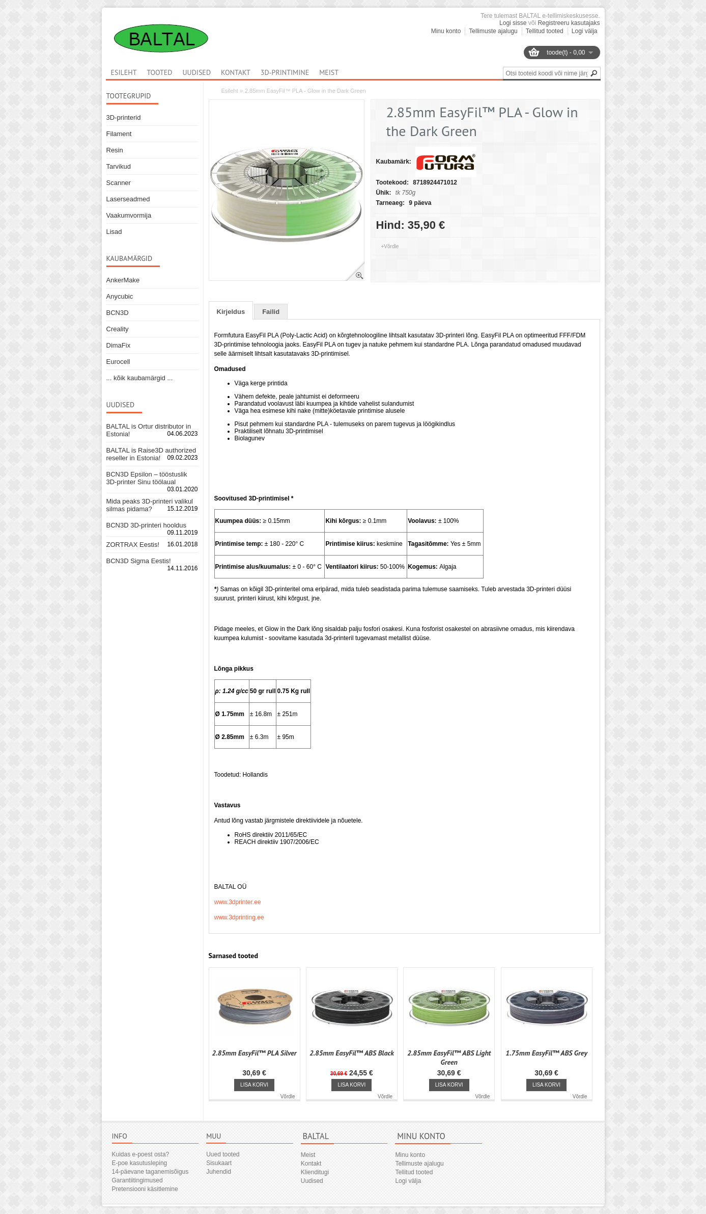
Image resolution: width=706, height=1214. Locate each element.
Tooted (159, 72)
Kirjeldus (231, 311)
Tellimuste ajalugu (493, 31)
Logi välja (585, 31)
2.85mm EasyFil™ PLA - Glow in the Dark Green (305, 91)
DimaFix (118, 345)
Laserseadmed (128, 199)
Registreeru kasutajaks (569, 23)
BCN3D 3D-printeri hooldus (146, 525)
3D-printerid (123, 117)
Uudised (196, 72)
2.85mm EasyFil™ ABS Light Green (449, 1057)
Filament (119, 134)
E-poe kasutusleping (139, 1163)
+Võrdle (390, 246)
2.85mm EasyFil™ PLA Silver (254, 1053)
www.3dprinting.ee (239, 917)
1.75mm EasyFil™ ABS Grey (546, 1053)
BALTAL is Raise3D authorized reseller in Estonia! (151, 454)
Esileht (229, 91)
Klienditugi (315, 1172)
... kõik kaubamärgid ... (139, 378)
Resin (114, 150)
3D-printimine (285, 72)
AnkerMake (123, 280)
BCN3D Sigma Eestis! (138, 561)
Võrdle (287, 1096)
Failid (270, 311)
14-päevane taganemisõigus (150, 1171)
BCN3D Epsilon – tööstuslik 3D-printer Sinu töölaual (146, 478)
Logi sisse (512, 23)
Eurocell (118, 361)
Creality (117, 329)
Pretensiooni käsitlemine (145, 1189)
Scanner (118, 183)
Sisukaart (219, 1163)
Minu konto (446, 31)
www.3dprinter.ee (237, 902)
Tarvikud (118, 166)
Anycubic (119, 296)
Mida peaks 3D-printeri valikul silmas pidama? (149, 505)
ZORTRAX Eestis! (133, 544)
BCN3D (117, 312)
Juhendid (218, 1171)
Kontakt (235, 72)
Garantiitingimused (137, 1180)
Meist (328, 72)
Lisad (114, 231)
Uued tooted (222, 1154)
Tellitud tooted (544, 31)
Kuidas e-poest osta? (141, 1154)
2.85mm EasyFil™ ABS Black (351, 1053)
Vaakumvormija (129, 215)
